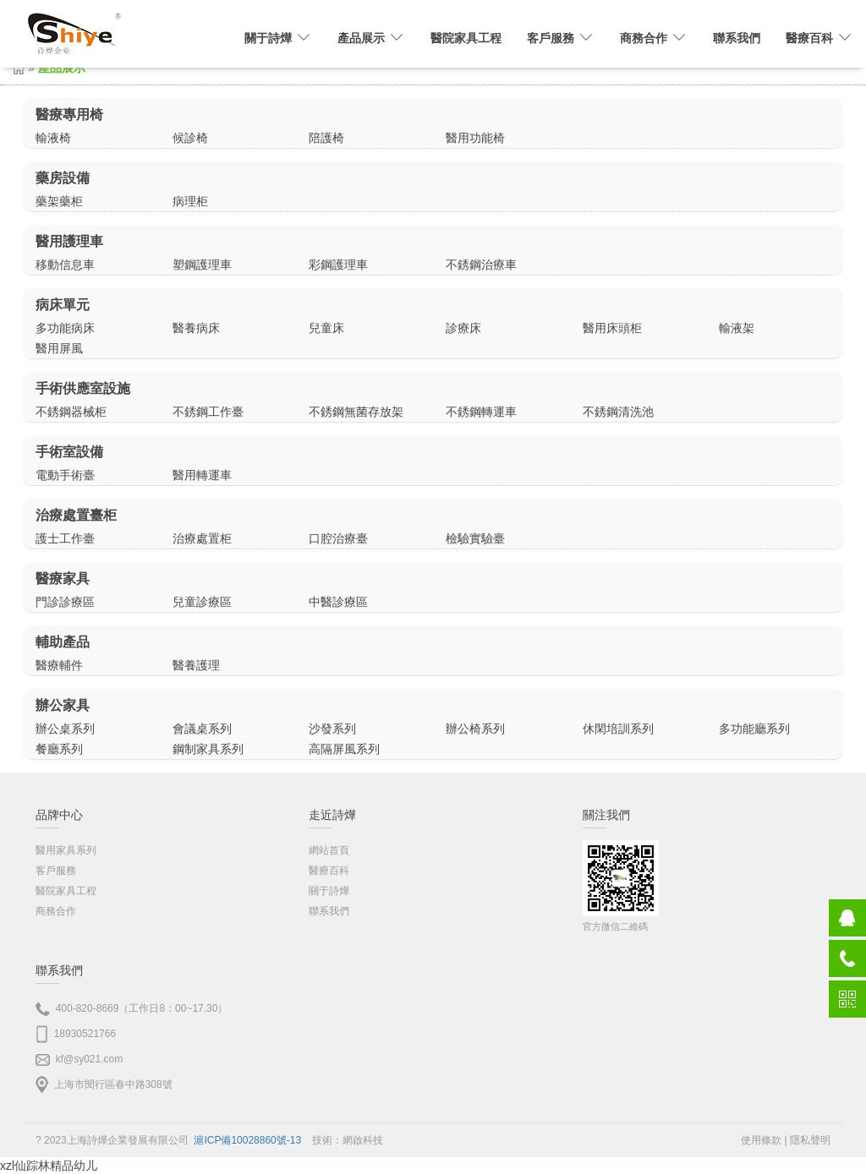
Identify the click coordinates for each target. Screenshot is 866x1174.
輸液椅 (53, 138)
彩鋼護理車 (338, 264)
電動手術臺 (65, 475)
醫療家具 (63, 578)
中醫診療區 (338, 602)
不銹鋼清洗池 (618, 411)
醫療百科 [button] (819, 38)
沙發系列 (332, 728)
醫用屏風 (59, 348)
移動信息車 (65, 264)
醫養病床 (196, 328)
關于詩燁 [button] (278, 38)
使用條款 (761, 1140)
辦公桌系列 (65, 728)
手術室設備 (69, 452)
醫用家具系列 (66, 850)
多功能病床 (65, 328)
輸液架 (736, 328)
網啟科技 (363, 1140)
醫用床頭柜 (612, 328)
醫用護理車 (69, 241)
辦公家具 (63, 705)
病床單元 (63, 305)
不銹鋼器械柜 (71, 411)
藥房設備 (63, 178)
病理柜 (190, 201)
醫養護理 (196, 665)
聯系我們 (736, 38)
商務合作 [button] (654, 38)
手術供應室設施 (83, 388)
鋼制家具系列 (208, 749)
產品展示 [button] (371, 38)
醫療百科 (329, 870)
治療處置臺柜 (76, 515)
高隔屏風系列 (344, 749)
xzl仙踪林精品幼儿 (48, 1165)
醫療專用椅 (69, 114)
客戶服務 (56, 870)
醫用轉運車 (202, 475)
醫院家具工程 (466, 38)
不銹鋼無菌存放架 (356, 411)
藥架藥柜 (59, 201)
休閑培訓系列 (618, 728)
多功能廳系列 (754, 728)
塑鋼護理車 (202, 264)
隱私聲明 (810, 1140)
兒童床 (326, 328)
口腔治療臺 (338, 538)
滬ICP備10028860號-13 (247, 1140)
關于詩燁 (329, 891)
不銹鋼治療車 (481, 264)
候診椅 (190, 138)
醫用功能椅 (475, 138)
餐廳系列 (59, 749)
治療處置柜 (202, 538)
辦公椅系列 (475, 728)
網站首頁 (329, 850)
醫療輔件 (59, 665)
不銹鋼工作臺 (208, 411)
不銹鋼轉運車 (481, 411)
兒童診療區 (202, 602)
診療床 (463, 328)
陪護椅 (326, 138)
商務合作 (56, 911)
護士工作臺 (65, 538)
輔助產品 (63, 642)
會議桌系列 (202, 728)
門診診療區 (65, 602)
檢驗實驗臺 (475, 538)
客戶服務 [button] (561, 38)
